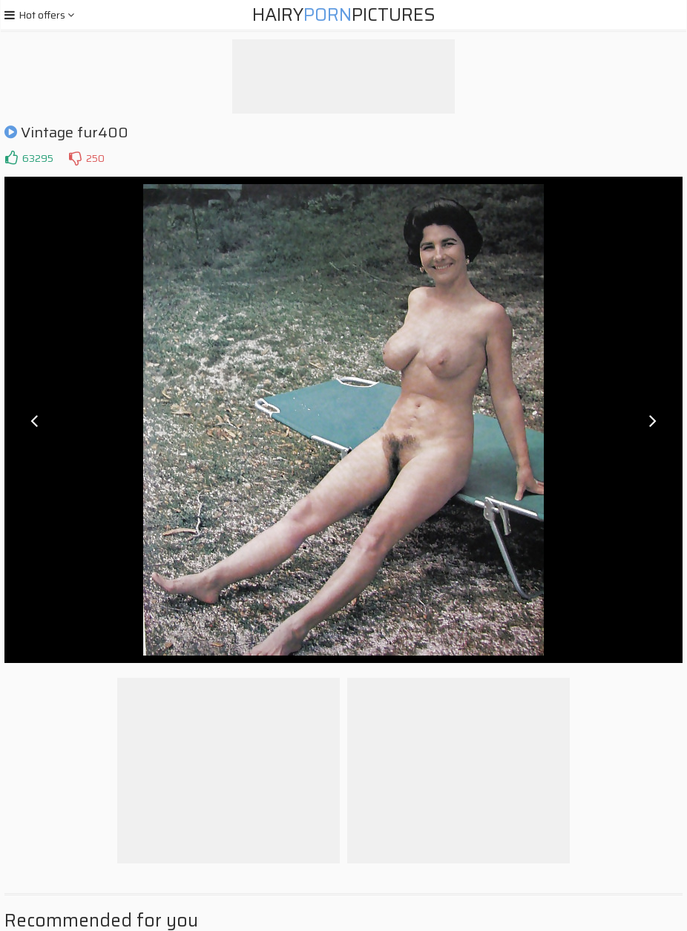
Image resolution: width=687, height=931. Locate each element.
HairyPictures (343, 15)
